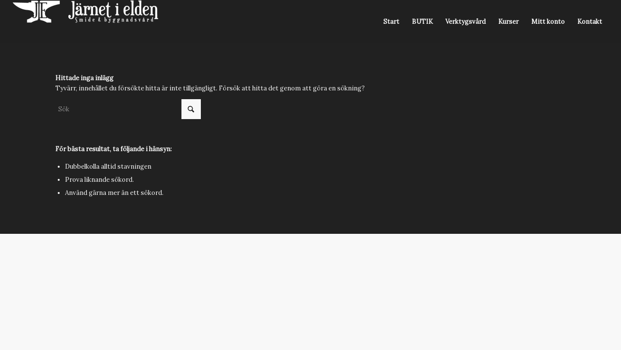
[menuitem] (391, 21)
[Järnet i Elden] (85, 21)
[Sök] (128, 109)
